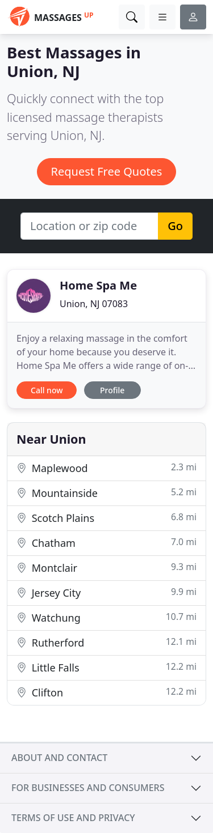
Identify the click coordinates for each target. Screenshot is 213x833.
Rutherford (106, 642)
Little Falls (106, 667)
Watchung (106, 617)
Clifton (106, 692)
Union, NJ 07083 (94, 304)
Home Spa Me (98, 285)
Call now (46, 390)
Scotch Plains (106, 518)
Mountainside (106, 493)
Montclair (106, 567)
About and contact (59, 757)
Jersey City (106, 592)
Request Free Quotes (106, 171)
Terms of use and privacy (73, 817)
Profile (112, 390)
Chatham (106, 543)
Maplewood (106, 468)
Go (175, 225)
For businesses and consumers (87, 787)
